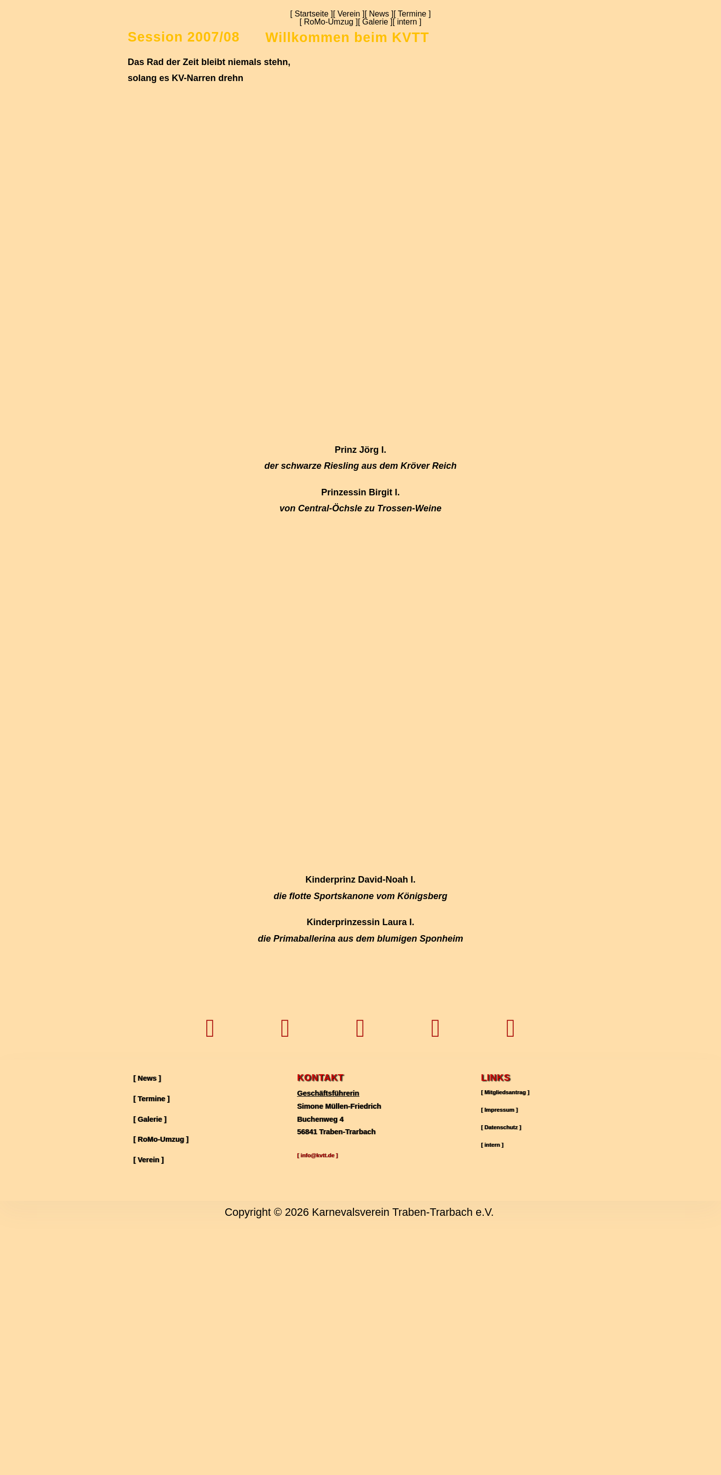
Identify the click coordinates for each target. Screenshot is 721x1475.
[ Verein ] (349, 14)
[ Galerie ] (375, 22)
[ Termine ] (412, 14)
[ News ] (379, 14)
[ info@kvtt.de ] (323, 1403)
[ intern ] (407, 22)
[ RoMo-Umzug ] (328, 22)
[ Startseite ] (311, 14)
